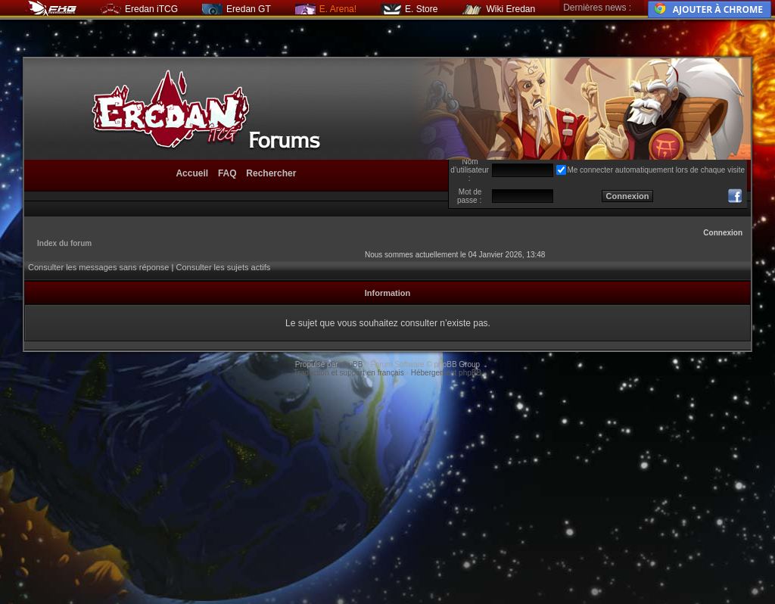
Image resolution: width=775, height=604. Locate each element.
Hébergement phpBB (446, 373)
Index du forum (64, 243)
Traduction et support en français (349, 373)
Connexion (722, 233)
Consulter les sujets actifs (223, 267)
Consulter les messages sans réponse (98, 267)
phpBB (351, 364)
